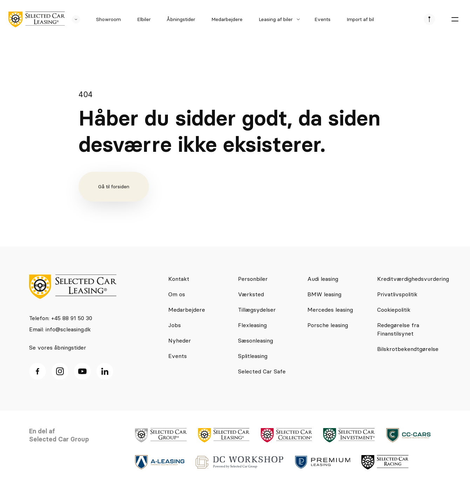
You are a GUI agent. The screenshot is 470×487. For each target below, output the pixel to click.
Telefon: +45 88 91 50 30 (60, 318)
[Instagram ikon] (60, 371)
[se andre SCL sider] (72, 19)
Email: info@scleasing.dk (60, 329)
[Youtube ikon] (82, 371)
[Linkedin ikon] (104, 371)
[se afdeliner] (429, 19)
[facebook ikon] (37, 371)
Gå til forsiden (113, 186)
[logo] (36, 19)
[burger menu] (455, 19)
